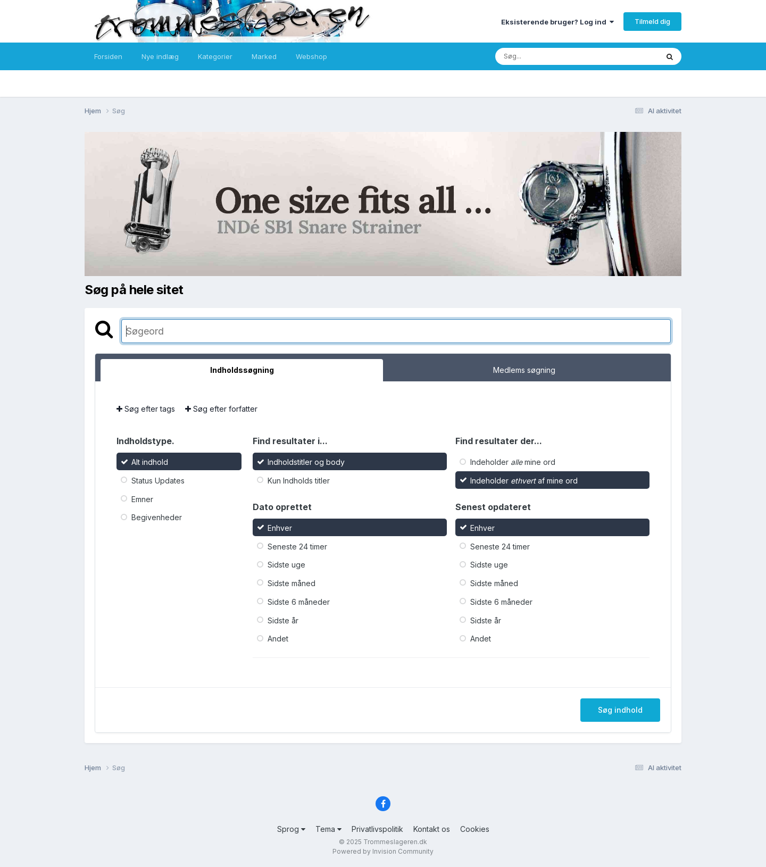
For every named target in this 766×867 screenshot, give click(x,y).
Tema (328, 828)
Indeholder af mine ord (524, 480)
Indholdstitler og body (306, 461)
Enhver (280, 527)
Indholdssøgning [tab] (242, 369)
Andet (278, 638)
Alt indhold (149, 461)
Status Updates (158, 480)
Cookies (474, 828)
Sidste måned (291, 583)
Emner (142, 498)
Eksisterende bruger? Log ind (557, 22)
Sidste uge (286, 564)
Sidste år (283, 619)
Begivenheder (156, 517)
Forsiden (108, 56)
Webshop (311, 56)
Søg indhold (620, 709)
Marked (264, 56)
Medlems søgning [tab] (524, 369)
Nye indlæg (160, 56)
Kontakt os (431, 828)
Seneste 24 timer (297, 546)
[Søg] (554, 56)
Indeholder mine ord (512, 461)
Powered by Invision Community (383, 851)
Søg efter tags (145, 408)
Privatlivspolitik (377, 828)
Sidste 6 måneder (299, 601)
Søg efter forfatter (221, 408)
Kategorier (215, 56)
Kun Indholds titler (299, 480)
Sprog (291, 828)
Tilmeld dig (652, 21)
